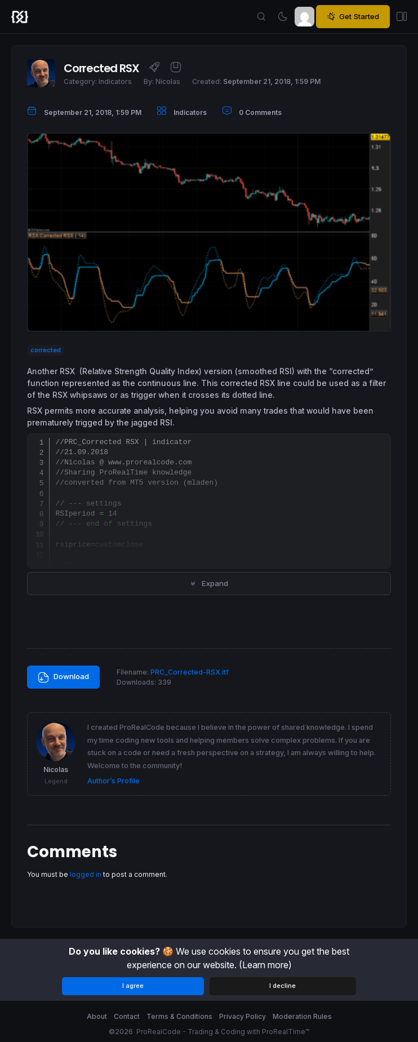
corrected (45, 350)
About (97, 1016)
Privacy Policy (242, 1016)
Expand (209, 583)
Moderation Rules (302, 1016)
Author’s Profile (113, 781)
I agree (133, 986)
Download (63, 677)
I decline (282, 986)
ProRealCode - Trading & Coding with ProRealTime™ (222, 1031)
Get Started (353, 17)
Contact (127, 1016)
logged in (85, 874)
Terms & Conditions (179, 1016)
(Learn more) (265, 964)
